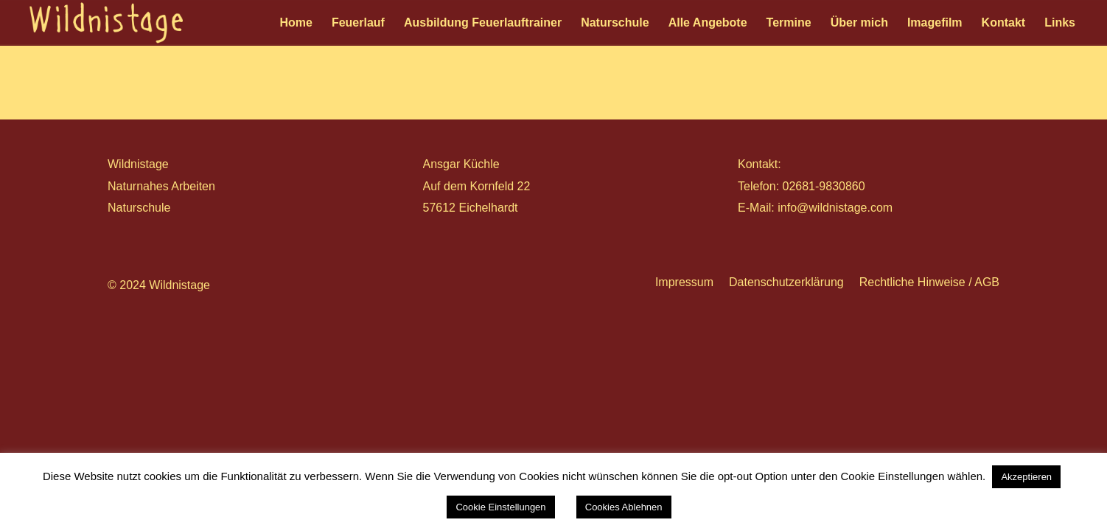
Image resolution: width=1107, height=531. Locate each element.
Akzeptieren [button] (1026, 476)
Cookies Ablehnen (624, 507)
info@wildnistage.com (835, 207)
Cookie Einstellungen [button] (500, 507)
